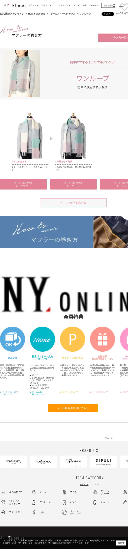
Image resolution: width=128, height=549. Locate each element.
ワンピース (45, 502)
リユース (79, 512)
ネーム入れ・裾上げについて (39, 393)
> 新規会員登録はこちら (73, 408)
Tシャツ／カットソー (14, 502)
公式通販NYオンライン (12, 13)
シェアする (121, 13)
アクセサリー (15, 512)
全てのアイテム (16, 492)
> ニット (73, 185)
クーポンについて (100, 392)
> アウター (23, 185)
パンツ (73, 502)
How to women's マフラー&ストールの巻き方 (52, 13)
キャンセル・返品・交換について (11, 393)
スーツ (43, 492)
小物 (42, 512)
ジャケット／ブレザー (107, 492)
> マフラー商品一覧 (73, 202)
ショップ (94, 5)
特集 (85, 5)
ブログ (76, 5)
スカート (105, 502)
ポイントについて (70, 392)
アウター (74, 492)
